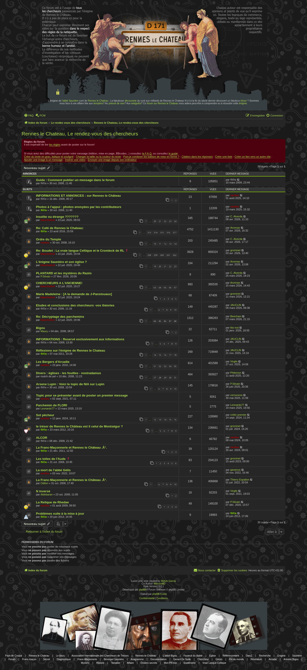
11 (160, 243)
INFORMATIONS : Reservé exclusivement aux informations (80, 339)
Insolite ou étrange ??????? (57, 217)
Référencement (231, 655)
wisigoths (136, 103)
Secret (46, 659)
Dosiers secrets (149, 663)
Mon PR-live (170, 663)
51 (155, 366)
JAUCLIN (235, 305)
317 (175, 232)
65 (165, 287)
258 (149, 255)
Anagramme (137, 659)
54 (170, 366)
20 (155, 221)
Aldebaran (47, 494)
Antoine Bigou (290, 659)
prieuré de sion (116, 103)
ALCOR (41, 437)
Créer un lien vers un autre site (253, 156)
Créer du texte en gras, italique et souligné (49, 156)
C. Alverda (236, 216)
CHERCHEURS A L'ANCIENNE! (59, 283)
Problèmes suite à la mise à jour (60, 513)
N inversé (43, 491)
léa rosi (234, 327)
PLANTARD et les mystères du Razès (64, 273)
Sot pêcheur (45, 415)
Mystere (85, 663)
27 (155, 377)
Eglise (212, 655)
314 (155, 232)
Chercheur (203, 659)
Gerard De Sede (182, 659)
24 (175, 221)
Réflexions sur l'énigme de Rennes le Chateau (70, 350)
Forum (11, 659)
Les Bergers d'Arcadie (52, 362)
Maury (44, 331)
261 (168, 255)
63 (155, 287)
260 (162, 255)
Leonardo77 (48, 408)
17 (170, 355)
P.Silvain (45, 276)
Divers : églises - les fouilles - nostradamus (68, 373)
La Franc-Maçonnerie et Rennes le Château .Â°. (71, 447)
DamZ (249, 655)
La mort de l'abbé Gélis (53, 470)
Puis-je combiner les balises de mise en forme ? (151, 156)
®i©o (44, 210)
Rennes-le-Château (145, 655)
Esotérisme (190, 663)
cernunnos (236, 395)
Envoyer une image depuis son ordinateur (112, 159)
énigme (243, 103)
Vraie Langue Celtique (214, 663)
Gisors (218, 659)
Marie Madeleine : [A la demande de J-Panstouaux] (74, 294)
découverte (130, 100)
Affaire (130, 663)
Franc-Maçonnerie (87, 659)
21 (160, 221)
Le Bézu (60, 655)
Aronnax (235, 227)
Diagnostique (64, 659)
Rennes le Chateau (98, 100)
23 (170, 221)
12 (165, 243)
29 (165, 377)
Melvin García (168, 581)
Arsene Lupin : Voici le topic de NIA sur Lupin (70, 384)
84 (155, 321)
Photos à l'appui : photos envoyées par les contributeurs (78, 207)
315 (162, 232)
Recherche (265, 655)
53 (165, 366)
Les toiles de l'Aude (50, 459)
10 (155, 243)
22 (165, 221)
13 (170, 243)
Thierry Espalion (239, 479)
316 (168, 232)
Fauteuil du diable (192, 655)
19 (155, 266)
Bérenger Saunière (114, 659)
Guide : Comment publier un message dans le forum (75, 180)
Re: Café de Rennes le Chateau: (60, 228)
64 (160, 287)
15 (160, 355)
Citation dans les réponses (197, 156)
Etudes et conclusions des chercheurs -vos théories (75, 305)
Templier (115, 663)
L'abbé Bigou (170, 655)
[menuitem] (29, 115)
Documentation (158, 659)
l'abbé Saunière (70, 100)
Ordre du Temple (48, 239)
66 (170, 287)
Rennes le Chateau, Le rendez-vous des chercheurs (80, 133)
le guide (173, 153)
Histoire (100, 663)
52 (160, 366)
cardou (234, 195)
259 (155, 255)
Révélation (256, 659)
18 (175, 355)
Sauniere (297, 655)
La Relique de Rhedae (52, 502)
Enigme (281, 655)
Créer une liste (223, 156)
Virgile (233, 361)
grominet (235, 250)
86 (165, 321)
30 (170, 377)
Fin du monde (236, 659)
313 (149, 232)
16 (165, 355)
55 (175, 366)
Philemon (235, 372)
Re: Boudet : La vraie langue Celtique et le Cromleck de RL (80, 250)
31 (175, 377)
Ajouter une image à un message (43, 159)
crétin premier (238, 414)
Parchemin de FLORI (51, 405)
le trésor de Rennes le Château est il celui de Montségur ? (79, 426)
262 (175, 255)
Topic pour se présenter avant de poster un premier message (82, 395)
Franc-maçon (29, 659)
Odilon (44, 483)
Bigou (40, 328)
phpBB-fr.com (159, 594)
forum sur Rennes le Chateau (162, 103)
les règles (54, 144)
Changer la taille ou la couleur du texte (98, 156)
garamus (235, 469)
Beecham (235, 316)
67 (175, 287)
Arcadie (273, 659)
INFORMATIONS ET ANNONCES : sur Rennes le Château (78, 195)
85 (160, 321)
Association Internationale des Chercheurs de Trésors (100, 655)
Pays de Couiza (13, 655)
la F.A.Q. (147, 153)
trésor (244, 100)
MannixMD (159, 583)
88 (175, 321)
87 (170, 321)
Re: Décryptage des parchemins (60, 316)
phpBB (142, 589)
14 (175, 243)
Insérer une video (75, 159)
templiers (98, 103)
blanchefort (48, 220)
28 (160, 377)
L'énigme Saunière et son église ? (61, 262)
